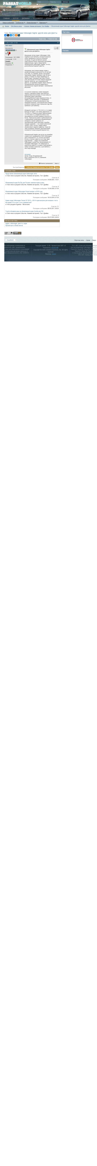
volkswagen (13, 223)
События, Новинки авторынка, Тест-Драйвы (36, 26)
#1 (58, 42)
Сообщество (20, 23)
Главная (6, 18)
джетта (20, 223)
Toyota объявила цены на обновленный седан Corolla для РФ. (24, 211)
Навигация (42, 23)
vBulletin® (54, 248)
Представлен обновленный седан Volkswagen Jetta (21, 174)
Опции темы (42, 39)
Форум (15, 18)
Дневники (26, 18)
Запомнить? (41, 4)
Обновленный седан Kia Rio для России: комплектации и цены (24, 183)
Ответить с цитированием (46, 163)
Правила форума (68, 18)
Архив (88, 240)
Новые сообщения (8, 23)
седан (25, 223)
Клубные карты (52, 18)
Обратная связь (79, 240)
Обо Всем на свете (16, 26)
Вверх (57, 163)
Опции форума (31, 23)
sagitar (7, 223)
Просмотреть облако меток (14, 225)
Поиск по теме (53, 39)
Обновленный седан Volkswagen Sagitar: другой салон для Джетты (33, 33)
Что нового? (38, 18)
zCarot (54, 254)
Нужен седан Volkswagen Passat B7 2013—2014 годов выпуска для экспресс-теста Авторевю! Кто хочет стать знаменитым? (31, 201)
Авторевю (28, 154)
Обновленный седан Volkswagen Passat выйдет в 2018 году (23, 191)
